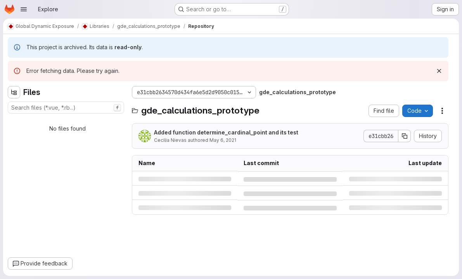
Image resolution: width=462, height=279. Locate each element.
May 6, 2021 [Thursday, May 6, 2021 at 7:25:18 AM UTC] (222, 140)
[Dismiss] (439, 71)
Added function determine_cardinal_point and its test (226, 132)
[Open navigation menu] (23, 9)
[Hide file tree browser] (14, 92)
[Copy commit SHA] (404, 136)
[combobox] (66, 108)
